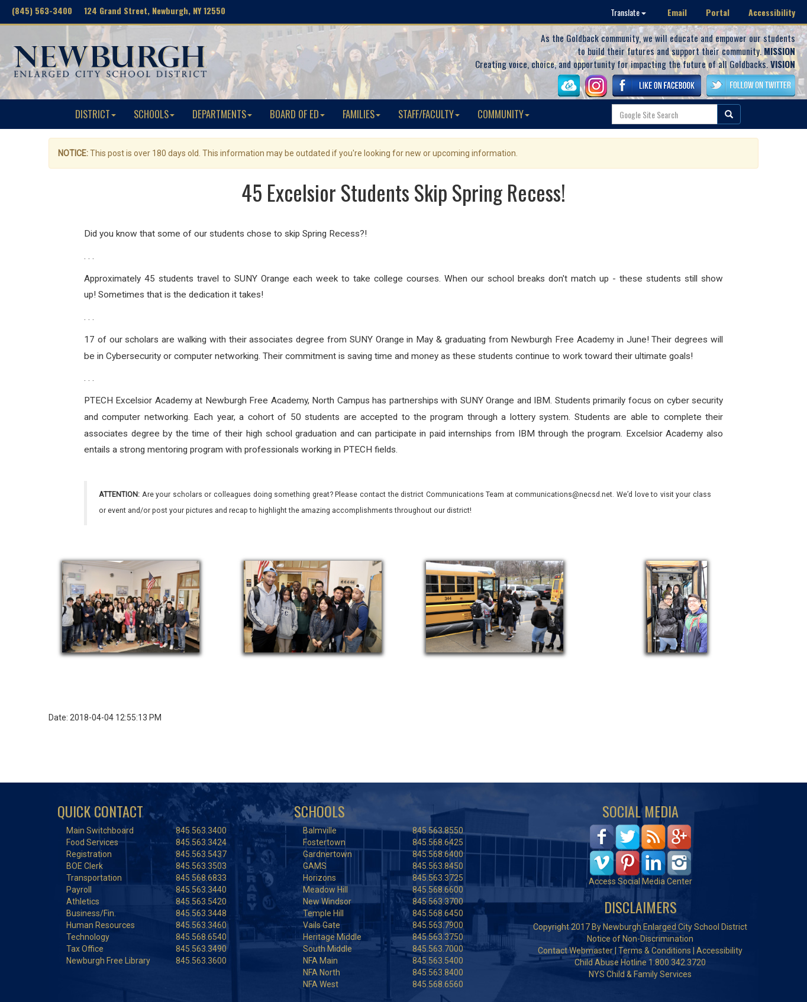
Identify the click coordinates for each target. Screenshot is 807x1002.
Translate (628, 12)
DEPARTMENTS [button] (222, 113)
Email (677, 12)
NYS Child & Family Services (640, 974)
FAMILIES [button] (361, 113)
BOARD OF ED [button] (297, 113)
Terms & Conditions (654, 950)
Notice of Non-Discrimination (640, 938)
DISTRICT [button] (95, 113)
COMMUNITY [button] (503, 113)
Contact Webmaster (575, 950)
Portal (717, 12)
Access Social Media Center (640, 881)
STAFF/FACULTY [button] (429, 113)
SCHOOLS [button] (154, 113)
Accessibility (771, 12)
